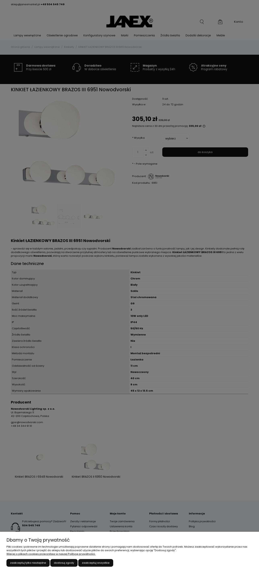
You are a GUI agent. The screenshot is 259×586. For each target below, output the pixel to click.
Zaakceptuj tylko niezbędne (28, 563)
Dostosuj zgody (64, 563)
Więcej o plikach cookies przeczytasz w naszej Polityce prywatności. (51, 554)
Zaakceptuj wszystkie (96, 563)
